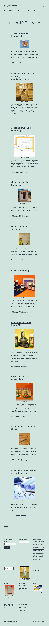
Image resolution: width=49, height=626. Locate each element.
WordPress (42, 621)
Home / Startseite (13, 13)
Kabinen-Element (19, 260)
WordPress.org (35, 571)
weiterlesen (26, 58)
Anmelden (34, 567)
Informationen (28, 10)
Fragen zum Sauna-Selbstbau (38, 550)
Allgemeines (18, 63)
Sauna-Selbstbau (24, 172)
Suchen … (6, 541)
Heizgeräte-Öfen (18, 216)
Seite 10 (14, 526)
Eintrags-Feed (35, 568)
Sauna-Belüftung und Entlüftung (38, 547)
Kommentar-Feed (36, 570)
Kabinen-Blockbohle (25, 216)
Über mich (6, 13)
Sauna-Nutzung (23, 63)
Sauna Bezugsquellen (36, 10)
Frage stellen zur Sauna (19, 10)
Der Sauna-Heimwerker (10, 5)
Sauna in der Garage (20, 270)
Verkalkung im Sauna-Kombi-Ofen (38, 553)
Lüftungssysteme (19, 172)
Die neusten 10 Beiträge (9, 10)
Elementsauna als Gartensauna (38, 549)
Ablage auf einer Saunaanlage (38, 555)
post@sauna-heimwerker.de (9, 604)
